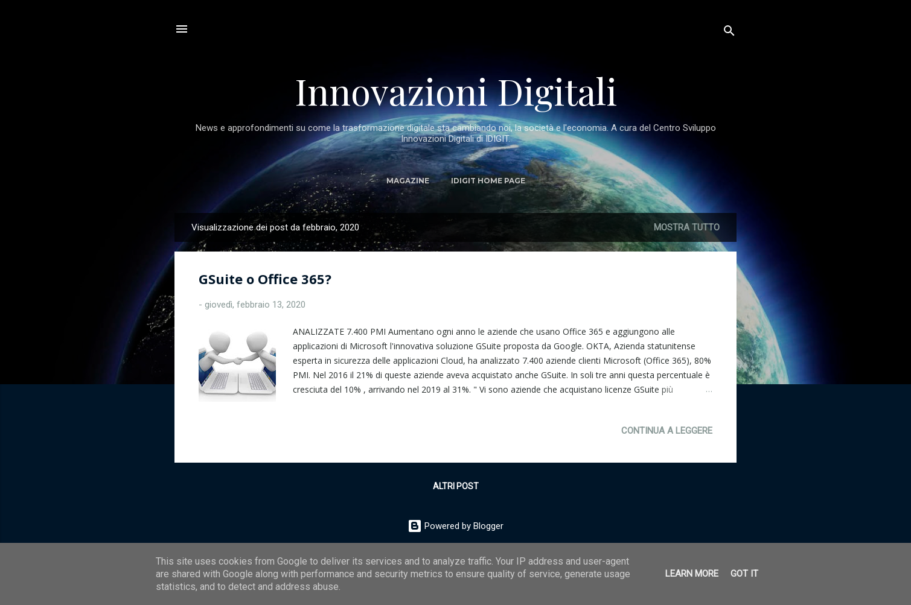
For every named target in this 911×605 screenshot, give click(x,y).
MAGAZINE (407, 180)
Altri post (456, 486)
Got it (744, 573)
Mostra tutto (687, 227)
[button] (705, 279)
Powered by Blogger (455, 526)
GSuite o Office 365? (265, 279)
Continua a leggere (666, 430)
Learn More (691, 573)
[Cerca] (729, 32)
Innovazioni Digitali (456, 90)
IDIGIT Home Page (488, 180)
